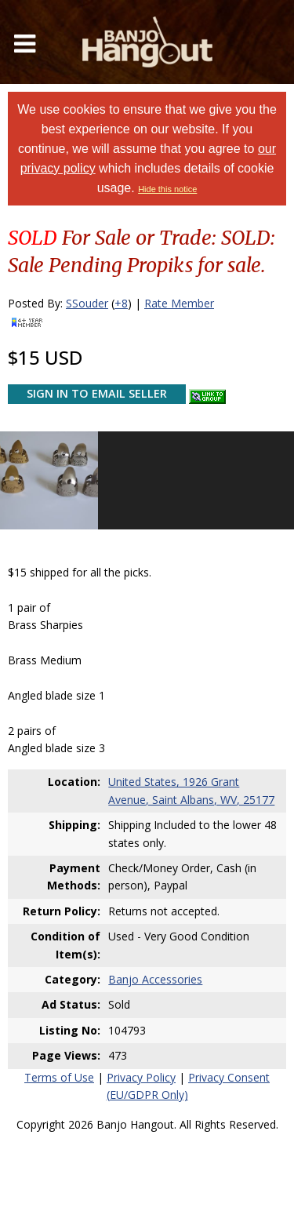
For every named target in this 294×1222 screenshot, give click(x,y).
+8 (121, 303)
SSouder (87, 303)
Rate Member (179, 303)
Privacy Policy (141, 1077)
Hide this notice (167, 189)
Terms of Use (59, 1077)
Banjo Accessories (155, 979)
